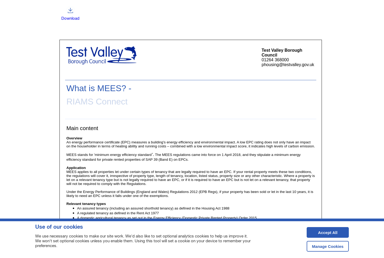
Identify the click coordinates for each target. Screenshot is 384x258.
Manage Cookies (327, 246)
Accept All (322, 234)
